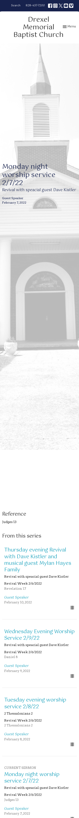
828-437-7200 (35, 5)
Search (15, 5)
